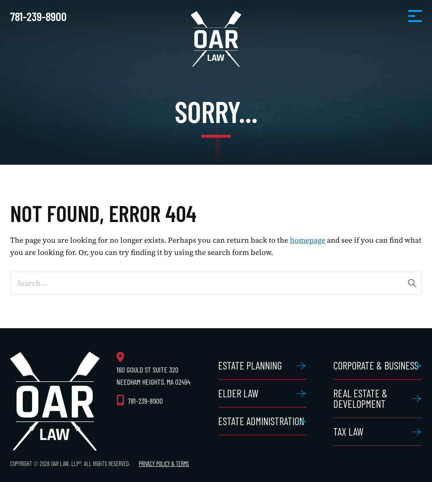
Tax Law (348, 431)
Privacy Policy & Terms (164, 463)
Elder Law (238, 393)
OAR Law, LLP (216, 39)
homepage (307, 240)
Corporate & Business (375, 365)
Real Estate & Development (360, 398)
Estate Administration (261, 421)
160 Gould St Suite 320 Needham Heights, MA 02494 (153, 375)
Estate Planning (250, 365)
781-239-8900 (38, 16)
